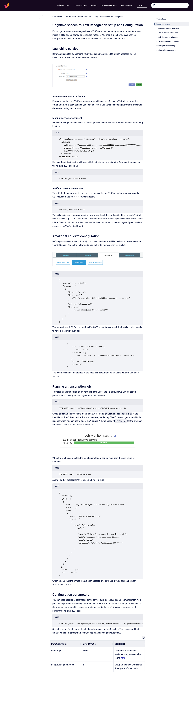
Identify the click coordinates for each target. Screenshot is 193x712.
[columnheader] (66, 644)
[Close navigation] (41, 17)
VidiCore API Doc (80, 5)
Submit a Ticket (63, 5)
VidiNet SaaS (57, 17)
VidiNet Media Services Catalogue (78, 17)
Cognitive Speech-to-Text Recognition (109, 17)
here (123, 658)
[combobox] (170, 5)
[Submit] (154, 5)
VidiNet (93, 5)
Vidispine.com (126, 5)
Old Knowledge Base (108, 5)
